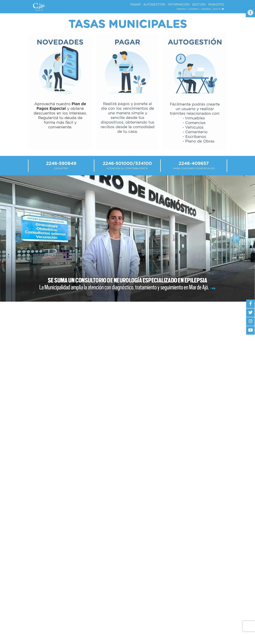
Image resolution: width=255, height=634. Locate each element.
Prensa (181, 9)
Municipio (216, 4)
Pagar (135, 4)
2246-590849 (61, 163)
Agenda (206, 9)
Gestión (199, 4)
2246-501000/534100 (127, 163)
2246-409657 (194, 163)
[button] (250, 12)
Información (178, 4)
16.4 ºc (218, 9)
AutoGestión (154, 4)
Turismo (193, 9)
